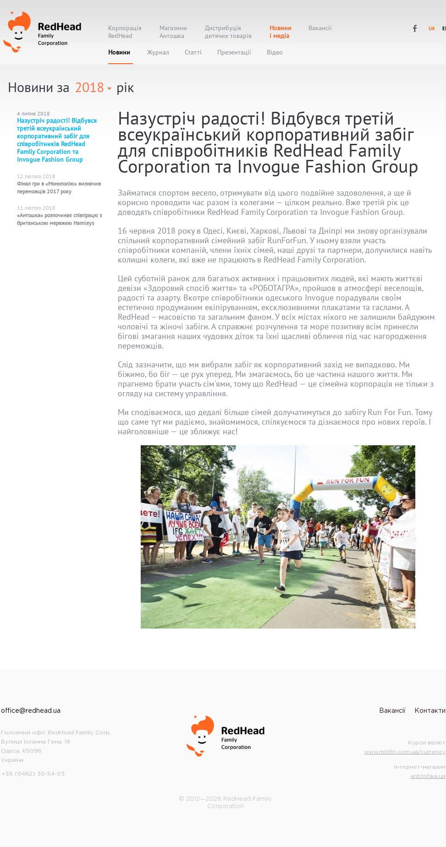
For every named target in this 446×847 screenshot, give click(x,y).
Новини (119, 52)
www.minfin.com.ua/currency (405, 751)
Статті (193, 52)
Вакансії (320, 28)
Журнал (158, 52)
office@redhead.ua (31, 711)
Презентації (234, 52)
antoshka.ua (428, 776)
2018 (89, 87)
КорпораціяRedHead (125, 32)
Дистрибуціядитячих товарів (228, 32)
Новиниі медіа (281, 32)
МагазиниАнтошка (173, 32)
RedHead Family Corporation (42, 32)
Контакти (430, 711)
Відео (275, 52)
